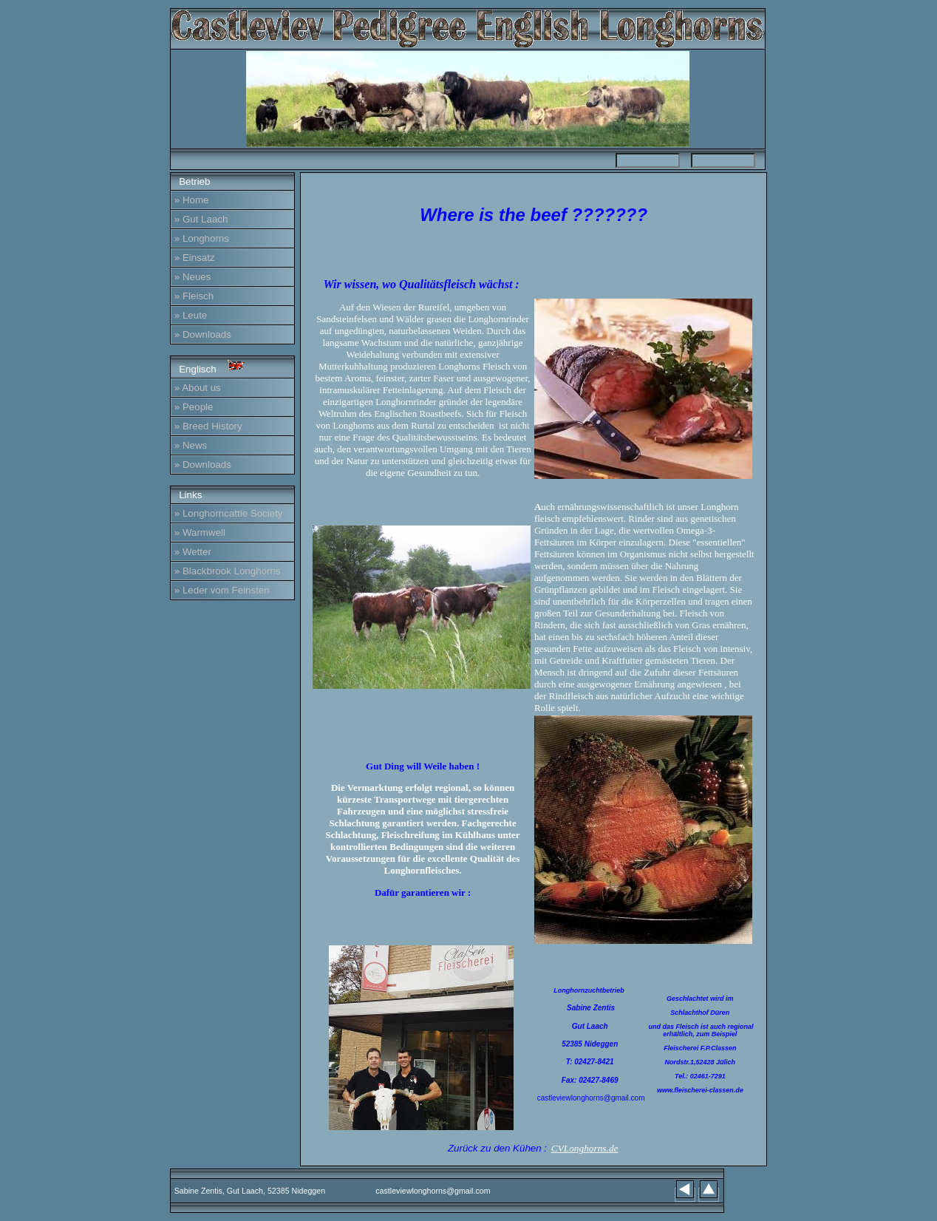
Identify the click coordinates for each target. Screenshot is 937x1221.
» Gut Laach (201, 219)
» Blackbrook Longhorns (227, 571)
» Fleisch (194, 296)
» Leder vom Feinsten (222, 590)
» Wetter (192, 551)
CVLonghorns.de (585, 1148)
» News (190, 445)
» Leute (190, 315)
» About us (197, 387)
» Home (191, 199)
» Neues (192, 276)
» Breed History (208, 426)
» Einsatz (194, 257)
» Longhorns (201, 238)
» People (194, 406)
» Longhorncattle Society (228, 513)
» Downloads (202, 334)
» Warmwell (199, 532)
